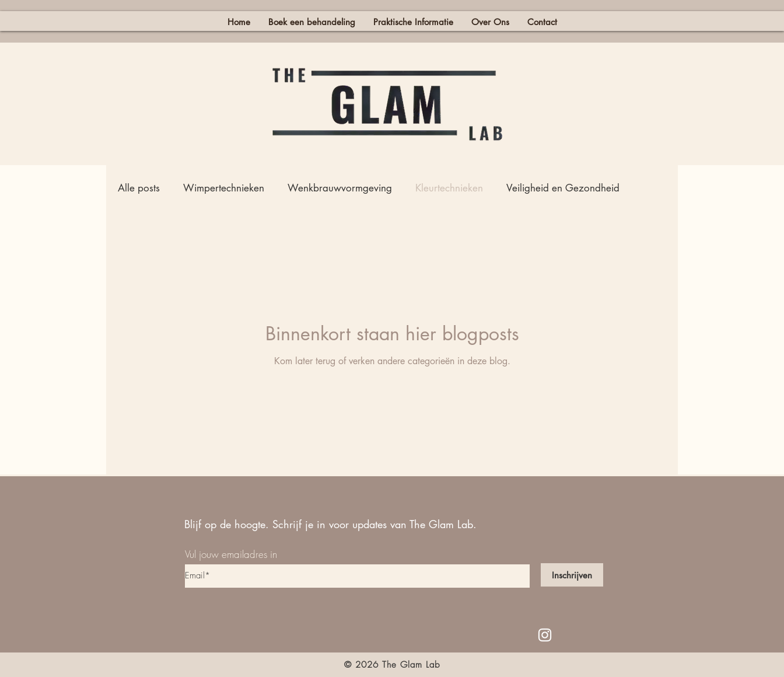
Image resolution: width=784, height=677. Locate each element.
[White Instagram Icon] (545, 635)
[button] (413, 21)
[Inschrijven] (572, 575)
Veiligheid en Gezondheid (563, 188)
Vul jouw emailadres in (231, 554)
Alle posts (139, 188)
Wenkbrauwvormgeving (340, 188)
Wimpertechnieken (223, 188)
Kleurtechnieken (449, 188)
